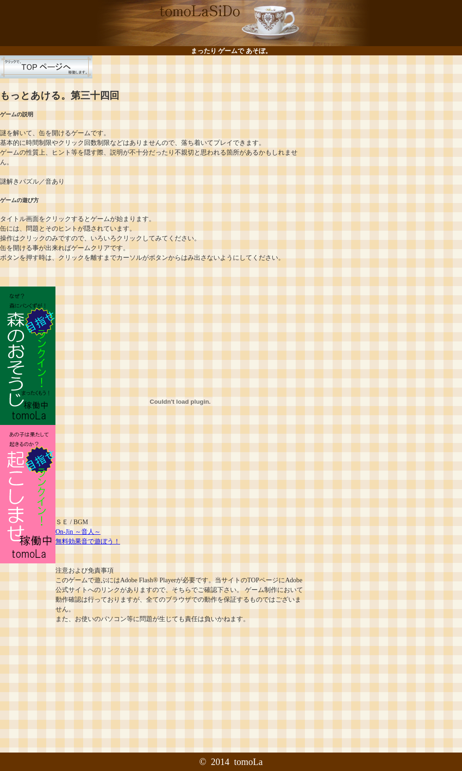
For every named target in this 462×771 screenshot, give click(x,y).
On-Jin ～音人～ (78, 531)
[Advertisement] (382, 120)
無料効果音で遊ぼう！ (87, 541)
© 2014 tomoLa (230, 762)
